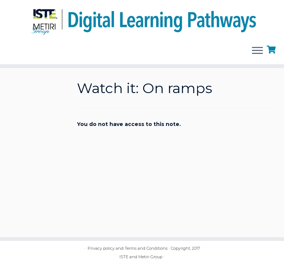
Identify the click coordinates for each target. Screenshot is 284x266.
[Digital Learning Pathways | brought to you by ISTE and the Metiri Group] (142, 20)
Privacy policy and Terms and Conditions (128, 248)
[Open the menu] (257, 51)
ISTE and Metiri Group (140, 256)
